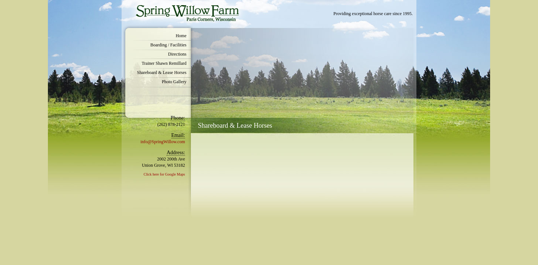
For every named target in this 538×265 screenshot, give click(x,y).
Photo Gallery (174, 81)
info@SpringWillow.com (162, 141)
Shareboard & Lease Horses (161, 72)
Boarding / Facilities (168, 44)
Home (181, 35)
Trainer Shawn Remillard (164, 63)
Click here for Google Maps (164, 174)
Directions (177, 54)
